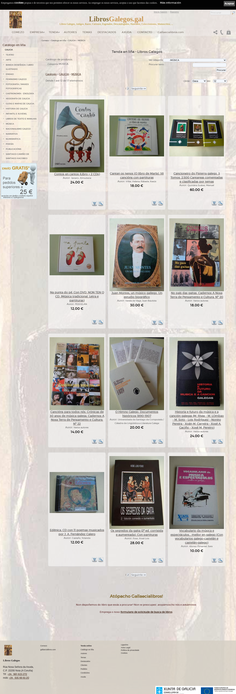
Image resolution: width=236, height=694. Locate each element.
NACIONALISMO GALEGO (18, 129)
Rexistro (174, 11)
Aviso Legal (125, 648)
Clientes (84, 665)
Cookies (124, 653)
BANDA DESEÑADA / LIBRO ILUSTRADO (19, 67)
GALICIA (9, 49)
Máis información (170, 2)
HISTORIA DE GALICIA (17, 108)
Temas (87, 32)
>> (138, 88)
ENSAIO (10, 74)
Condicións (85, 673)
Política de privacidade (130, 650)
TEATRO (10, 54)
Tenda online (86, 646)
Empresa (36, 32)
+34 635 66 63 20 (19, 677)
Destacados (85, 661)
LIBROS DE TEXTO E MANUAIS (21, 118)
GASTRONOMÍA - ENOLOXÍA (20, 93)
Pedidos (84, 669)
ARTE (8, 60)
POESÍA (10, 144)
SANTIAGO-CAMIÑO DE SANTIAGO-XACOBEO (17, 156)
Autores (70, 32)
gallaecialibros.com (48, 650)
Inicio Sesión (160, 11)
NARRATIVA (12, 134)
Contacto (144, 32)
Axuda (127, 32)
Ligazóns (124, 645)
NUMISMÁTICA (13, 139)
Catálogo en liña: (14, 45)
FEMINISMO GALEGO (16, 79)
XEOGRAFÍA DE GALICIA (18, 98)
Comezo (18, 32)
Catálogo (51, 74)
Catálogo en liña (58, 41)
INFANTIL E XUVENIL (16, 113)
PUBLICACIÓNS (13, 149)
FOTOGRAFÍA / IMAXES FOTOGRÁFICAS (17, 86)
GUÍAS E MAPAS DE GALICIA (20, 103)
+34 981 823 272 (17, 674)
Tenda (53, 32)
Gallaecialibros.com (171, 32)
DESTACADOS (107, 32)
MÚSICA (10, 123)
